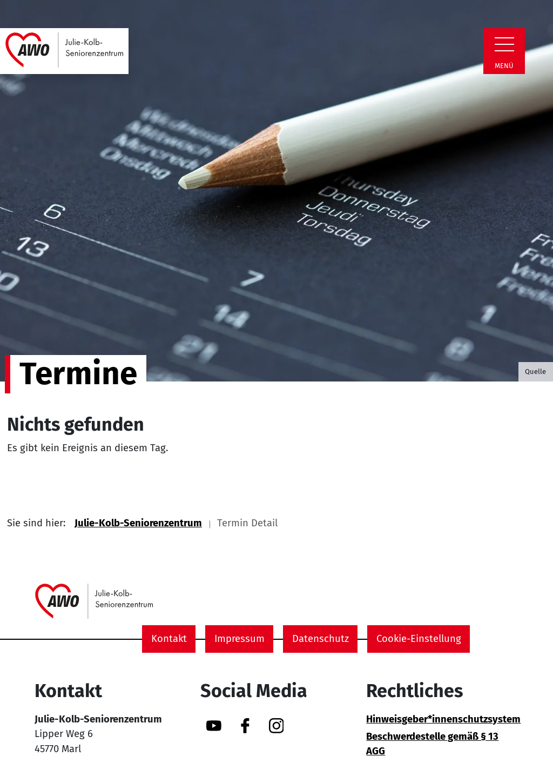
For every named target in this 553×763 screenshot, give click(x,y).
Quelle (535, 371)
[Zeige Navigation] (504, 44)
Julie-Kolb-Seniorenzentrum (138, 523)
